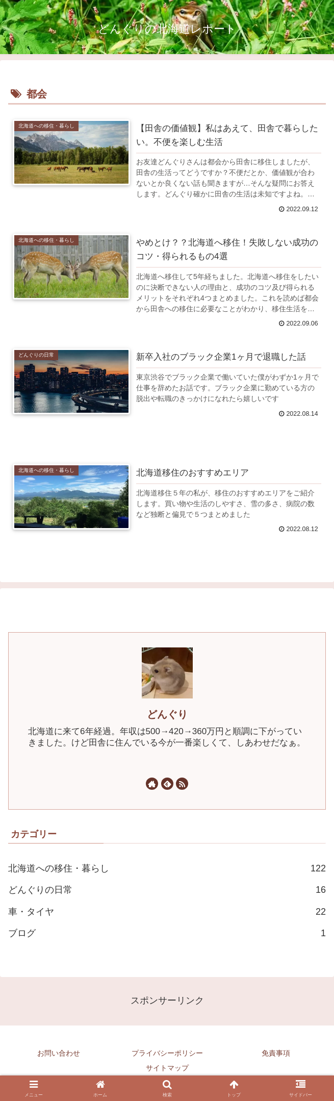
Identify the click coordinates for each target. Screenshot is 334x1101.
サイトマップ (167, 1068)
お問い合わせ (58, 1053)
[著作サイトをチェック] (152, 784)
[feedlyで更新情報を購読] (167, 784)
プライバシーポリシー (167, 1053)
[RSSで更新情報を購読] (182, 784)
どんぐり (167, 714)
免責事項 (276, 1053)
